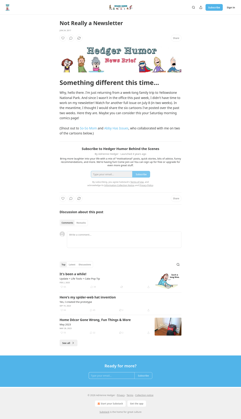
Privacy (121, 395)
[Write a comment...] (124, 240)
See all (68, 343)
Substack (104, 411)
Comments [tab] (67, 222)
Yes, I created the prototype (76, 301)
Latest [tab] (72, 264)
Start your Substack (110, 403)
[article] (120, 281)
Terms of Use (137, 181)
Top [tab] (63, 264)
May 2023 (65, 324)
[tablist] (74, 222)
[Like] (63, 38)
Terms (130, 395)
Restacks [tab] (81, 222)
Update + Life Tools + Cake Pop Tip (80, 278)
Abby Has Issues (116, 128)
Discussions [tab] (85, 264)
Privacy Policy (146, 185)
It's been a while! (73, 274)
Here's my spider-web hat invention (88, 297)
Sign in (231, 7)
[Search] (193, 7)
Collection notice (144, 395)
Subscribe (214, 7)
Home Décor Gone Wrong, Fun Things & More (95, 320)
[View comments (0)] (71, 38)
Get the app (136, 403)
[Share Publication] (200, 7)
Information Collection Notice (119, 185)
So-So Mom (88, 128)
